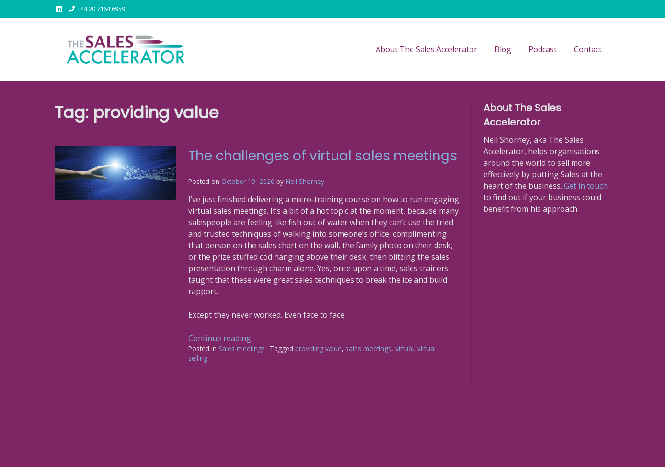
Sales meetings (241, 348)
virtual (404, 348)
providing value (318, 348)
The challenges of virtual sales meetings (322, 156)
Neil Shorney (305, 181)
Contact (588, 49)
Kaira (118, 458)
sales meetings (368, 348)
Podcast (542, 49)
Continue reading (219, 338)
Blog (502, 49)
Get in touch (586, 186)
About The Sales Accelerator (426, 49)
